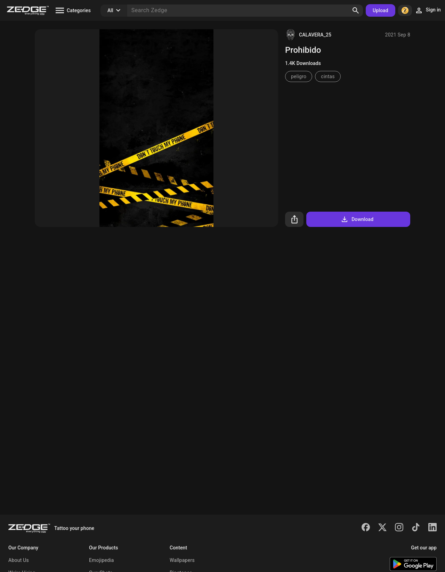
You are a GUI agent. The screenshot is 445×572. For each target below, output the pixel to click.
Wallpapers (182, 560)
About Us (18, 560)
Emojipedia (101, 560)
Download (356, 219)
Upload (380, 10)
